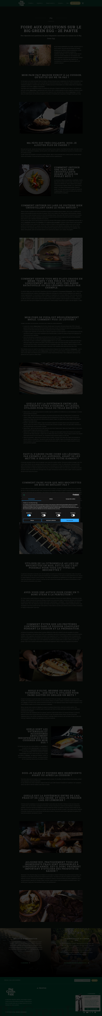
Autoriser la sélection (51, 520)
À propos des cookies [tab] (70, 499)
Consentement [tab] (31, 499)
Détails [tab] (51, 499)
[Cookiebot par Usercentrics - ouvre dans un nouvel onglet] (73, 495)
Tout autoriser (69, 520)
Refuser (32, 520)
